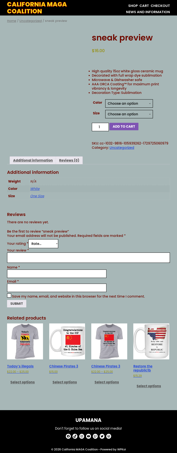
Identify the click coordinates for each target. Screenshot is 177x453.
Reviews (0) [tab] (69, 160)
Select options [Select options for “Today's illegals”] (22, 382)
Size (96, 113)
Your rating (17, 243)
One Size (37, 196)
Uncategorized (30, 21)
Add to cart (124, 126)
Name (13, 267)
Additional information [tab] (33, 160)
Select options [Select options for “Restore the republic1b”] (149, 386)
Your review (18, 250)
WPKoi (121, 449)
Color (97, 102)
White (35, 188)
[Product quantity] (100, 127)
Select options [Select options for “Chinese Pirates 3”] (65, 382)
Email (13, 281)
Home (11, 21)
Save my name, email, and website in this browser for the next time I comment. (78, 296)
